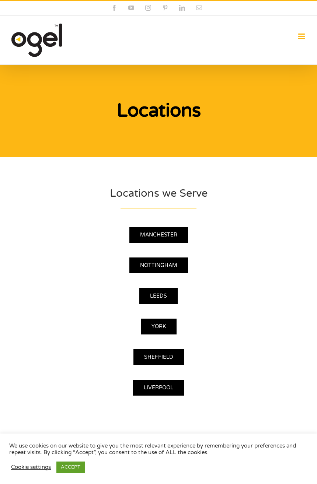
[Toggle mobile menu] (302, 36)
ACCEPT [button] (70, 467)
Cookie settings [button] (31, 467)
